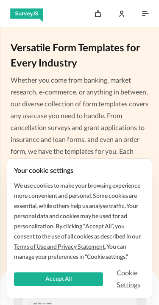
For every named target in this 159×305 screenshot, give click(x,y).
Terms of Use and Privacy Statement (59, 247)
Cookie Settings (128, 279)
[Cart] (98, 13)
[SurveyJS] (26, 13)
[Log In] (121, 13)
